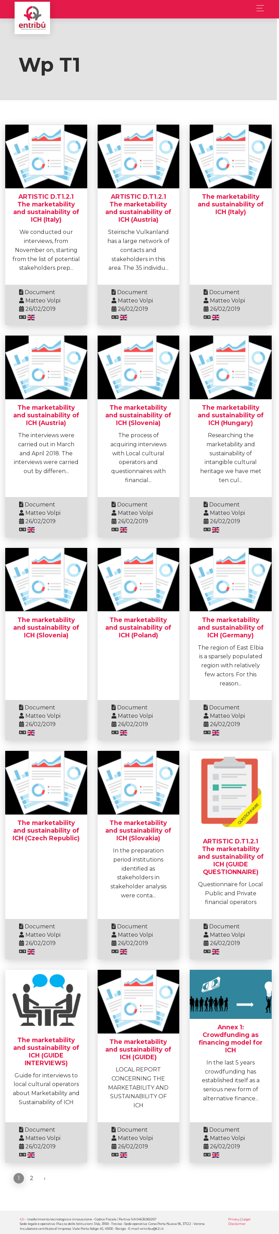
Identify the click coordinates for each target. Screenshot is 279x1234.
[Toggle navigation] (258, 8)
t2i (22, 1219)
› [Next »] (45, 1177)
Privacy (234, 1219)
